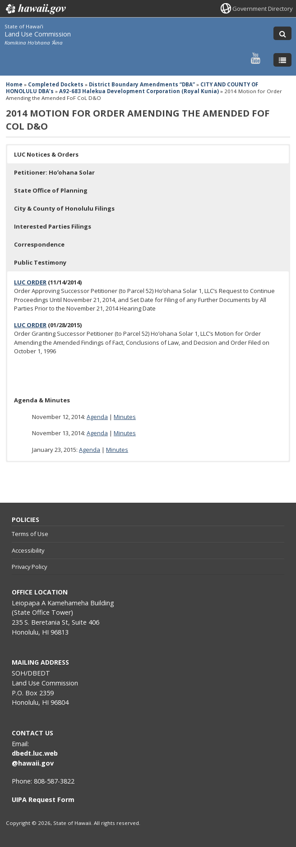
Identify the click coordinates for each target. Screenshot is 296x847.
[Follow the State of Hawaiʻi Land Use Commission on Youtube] (255, 57)
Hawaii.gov (35, 9)
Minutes (125, 417)
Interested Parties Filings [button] (52, 226)
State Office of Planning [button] (51, 190)
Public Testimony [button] (40, 262)
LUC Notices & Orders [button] (46, 154)
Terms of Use (30, 534)
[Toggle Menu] (282, 60)
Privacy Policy (29, 567)
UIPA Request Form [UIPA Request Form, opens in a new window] (43, 799)
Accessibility (28, 550)
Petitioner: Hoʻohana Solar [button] (54, 172)
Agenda (97, 417)
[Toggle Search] (282, 33)
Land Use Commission (38, 34)
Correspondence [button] (39, 244)
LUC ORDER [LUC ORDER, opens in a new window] (30, 282)
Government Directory (262, 9)
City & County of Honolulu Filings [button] (64, 208)
